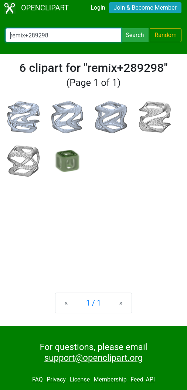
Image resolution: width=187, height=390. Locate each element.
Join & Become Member (145, 7)
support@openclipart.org (93, 358)
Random (165, 35)
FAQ (37, 379)
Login (98, 7)
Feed (136, 379)
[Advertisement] (93, 229)
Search (135, 35)
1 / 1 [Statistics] (93, 303)
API (150, 379)
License (79, 379)
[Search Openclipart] (63, 35)
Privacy (56, 379)
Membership (110, 379)
